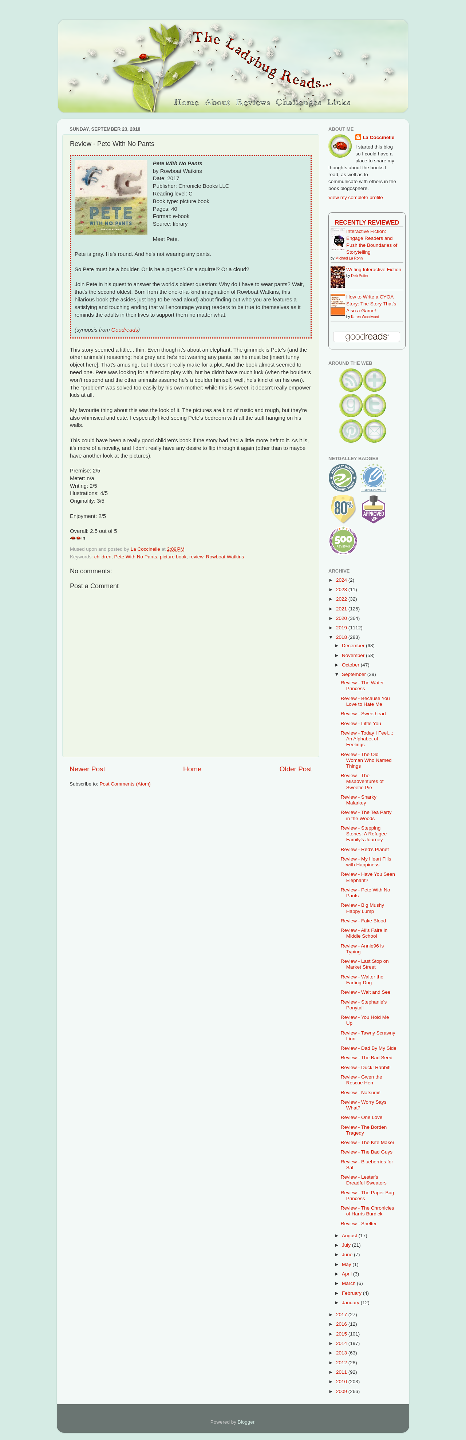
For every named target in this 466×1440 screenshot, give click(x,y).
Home (192, 769)
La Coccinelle (378, 137)
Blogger (246, 1422)
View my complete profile (355, 197)
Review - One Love (362, 1117)
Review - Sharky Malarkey (358, 800)
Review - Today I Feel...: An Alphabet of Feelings (367, 738)
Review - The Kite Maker (368, 1142)
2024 (342, 580)
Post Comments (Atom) (125, 784)
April (347, 1274)
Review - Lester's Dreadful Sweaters (364, 1180)
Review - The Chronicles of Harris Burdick (367, 1211)
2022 (342, 599)
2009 (342, 1391)
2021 (342, 609)
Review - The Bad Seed (366, 1057)
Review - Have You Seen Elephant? (368, 877)
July (347, 1245)
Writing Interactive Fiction (373, 269)
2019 (342, 627)
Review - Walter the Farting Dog (362, 979)
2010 (342, 1381)
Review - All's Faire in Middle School (364, 933)
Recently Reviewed (367, 222)
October (351, 665)
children (102, 556)
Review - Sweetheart (363, 713)
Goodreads (124, 330)
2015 (342, 1334)
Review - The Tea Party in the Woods (366, 815)
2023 (342, 589)
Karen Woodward (365, 317)
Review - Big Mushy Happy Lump (362, 908)
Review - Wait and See (366, 992)
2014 (342, 1343)
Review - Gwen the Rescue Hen (361, 1079)
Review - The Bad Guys (366, 1152)
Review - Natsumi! (361, 1092)
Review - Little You (361, 723)
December (354, 645)
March (349, 1283)
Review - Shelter (359, 1223)
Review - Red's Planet (365, 849)
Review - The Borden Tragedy (364, 1130)
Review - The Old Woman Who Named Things (366, 760)
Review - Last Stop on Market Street (365, 964)
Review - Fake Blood (363, 920)
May (347, 1264)
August (350, 1235)
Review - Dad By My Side (368, 1048)
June (348, 1254)
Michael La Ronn (349, 258)
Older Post (296, 769)
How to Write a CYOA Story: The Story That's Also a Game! (371, 303)
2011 (342, 1372)
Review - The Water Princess (362, 685)
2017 (342, 1314)
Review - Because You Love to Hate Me (365, 701)
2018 (342, 637)
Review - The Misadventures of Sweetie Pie (362, 781)
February (352, 1293)
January (351, 1302)
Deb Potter (359, 276)
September (354, 674)
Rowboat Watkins (225, 556)
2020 (342, 618)
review (196, 556)
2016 (342, 1324)
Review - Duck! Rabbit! (366, 1067)
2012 (342, 1362)
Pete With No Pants (135, 556)
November (354, 655)
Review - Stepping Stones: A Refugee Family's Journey (364, 833)
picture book (173, 556)
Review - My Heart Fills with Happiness (366, 861)
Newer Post (87, 769)
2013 (342, 1353)
